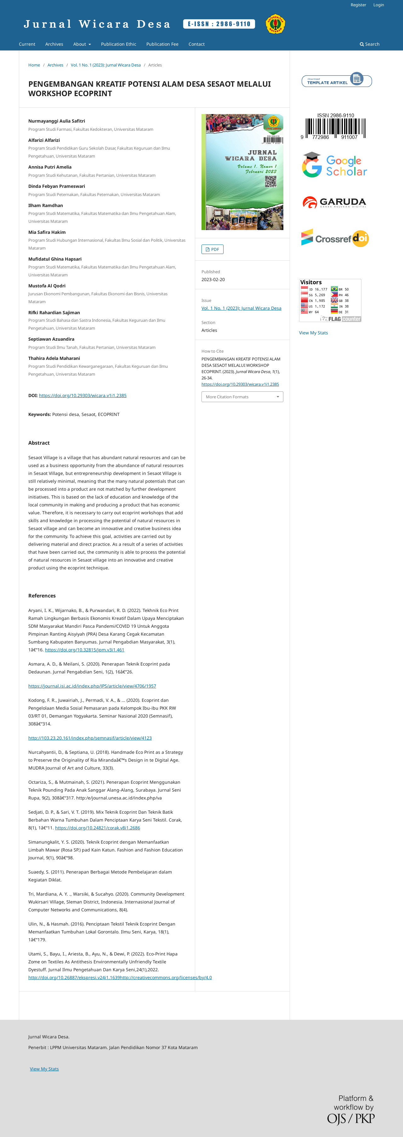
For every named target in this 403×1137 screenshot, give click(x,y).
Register (358, 5)
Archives (54, 44)
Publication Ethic (118, 44)
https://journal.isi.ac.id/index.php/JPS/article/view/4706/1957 (92, 686)
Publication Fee (162, 44)
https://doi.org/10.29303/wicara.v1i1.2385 (83, 395)
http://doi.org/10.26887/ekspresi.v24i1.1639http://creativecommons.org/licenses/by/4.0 (120, 977)
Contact (197, 44)
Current (27, 44)
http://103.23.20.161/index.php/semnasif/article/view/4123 (90, 738)
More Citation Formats (227, 397)
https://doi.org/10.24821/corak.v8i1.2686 (97, 828)
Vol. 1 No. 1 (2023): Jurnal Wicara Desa (106, 65)
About (80, 44)
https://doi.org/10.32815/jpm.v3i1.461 (84, 650)
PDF (214, 249)
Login (378, 5)
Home (34, 65)
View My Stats (313, 333)
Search (370, 44)
